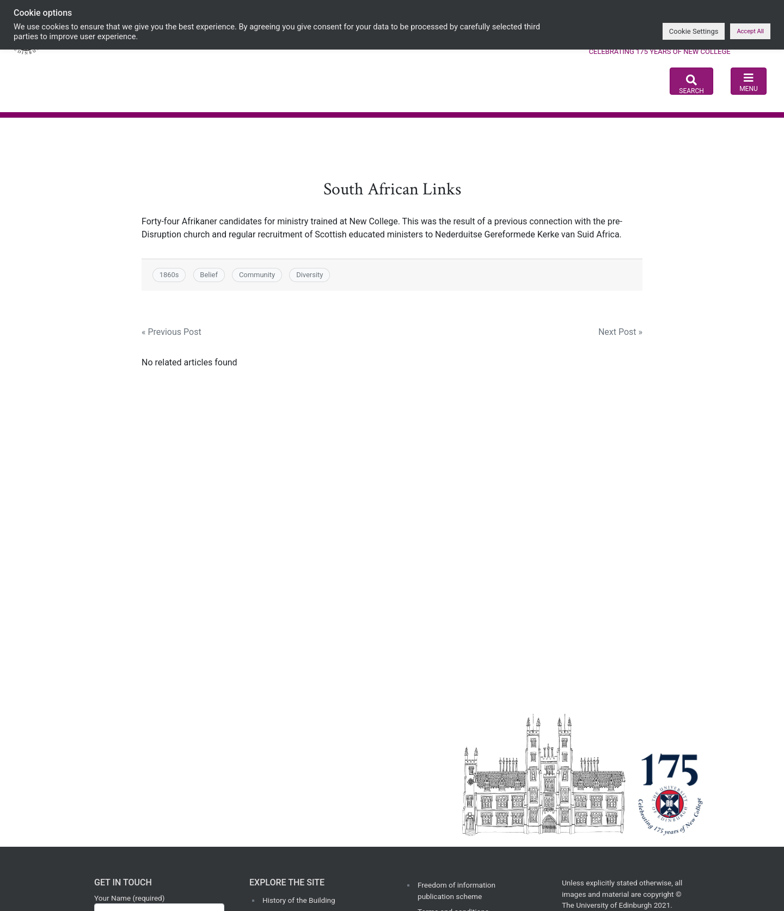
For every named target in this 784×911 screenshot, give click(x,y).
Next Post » (620, 332)
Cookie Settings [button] (694, 31)
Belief (209, 275)
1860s (169, 275)
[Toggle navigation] (748, 81)
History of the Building (298, 900)
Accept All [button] (750, 31)
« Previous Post (171, 332)
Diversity (309, 275)
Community (257, 275)
